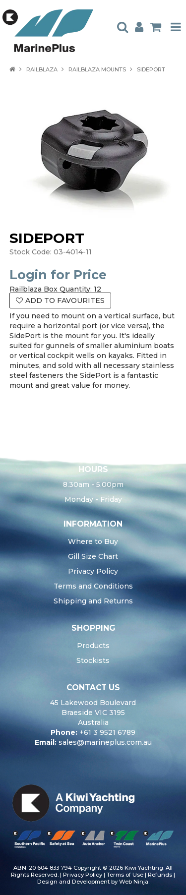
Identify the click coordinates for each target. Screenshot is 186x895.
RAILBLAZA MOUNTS (97, 69)
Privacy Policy (93, 571)
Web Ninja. (134, 881)
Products (93, 645)
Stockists (93, 660)
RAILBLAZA (42, 69)
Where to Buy (93, 541)
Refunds (160, 874)
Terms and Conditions (93, 586)
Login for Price (58, 274)
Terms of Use (125, 874)
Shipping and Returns (93, 601)
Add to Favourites (65, 300)
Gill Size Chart (93, 556)
